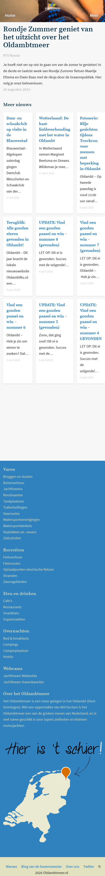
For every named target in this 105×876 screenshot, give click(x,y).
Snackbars (11, 613)
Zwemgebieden (15, 581)
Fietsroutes (11, 563)
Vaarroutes (11, 513)
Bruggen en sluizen (18, 476)
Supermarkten (14, 619)
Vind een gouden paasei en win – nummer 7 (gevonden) (90, 236)
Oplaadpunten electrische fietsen (28, 569)
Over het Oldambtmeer (53, 15)
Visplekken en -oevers (20, 532)
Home (10, 15)
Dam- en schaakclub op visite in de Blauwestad (16, 129)
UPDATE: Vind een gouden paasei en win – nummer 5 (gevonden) (53, 316)
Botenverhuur (13, 482)
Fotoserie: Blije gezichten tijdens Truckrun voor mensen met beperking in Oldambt (90, 143)
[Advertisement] (49, 423)
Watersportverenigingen (21, 519)
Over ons (72, 866)
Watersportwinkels (17, 525)
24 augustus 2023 (17, 89)
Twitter (88, 866)
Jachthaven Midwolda (20, 675)
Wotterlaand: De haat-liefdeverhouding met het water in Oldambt (54, 129)
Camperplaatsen (15, 650)
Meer (94, 15)
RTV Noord (11, 55)
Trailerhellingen (15, 507)
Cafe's (7, 600)
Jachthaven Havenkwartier (23, 682)
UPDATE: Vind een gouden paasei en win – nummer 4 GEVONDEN (91, 322)
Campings (10, 644)
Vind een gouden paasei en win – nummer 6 (15, 316)
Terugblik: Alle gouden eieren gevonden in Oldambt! (17, 234)
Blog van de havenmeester (41, 866)
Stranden (10, 575)
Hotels (8, 656)
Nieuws (24, 15)
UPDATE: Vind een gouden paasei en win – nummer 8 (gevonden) (53, 234)
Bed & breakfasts (16, 638)
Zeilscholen (12, 538)
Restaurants (12, 607)
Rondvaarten (13, 495)
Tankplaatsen (13, 501)
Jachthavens (13, 488)
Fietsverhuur (12, 557)
